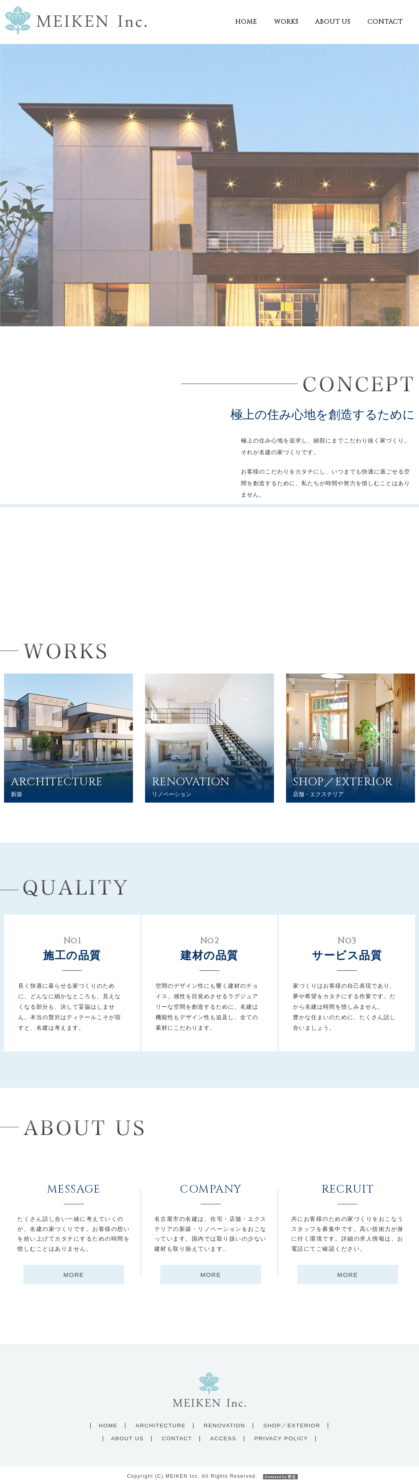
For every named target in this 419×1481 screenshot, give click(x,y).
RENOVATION (224, 1419)
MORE (73, 1268)
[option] (209, 179)
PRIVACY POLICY (281, 1432)
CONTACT (177, 1432)
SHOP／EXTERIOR (291, 1419)
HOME (108, 1419)
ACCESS (223, 1432)
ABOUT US (127, 1432)
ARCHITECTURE (161, 1419)
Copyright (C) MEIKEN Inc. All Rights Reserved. (209, 1470)
